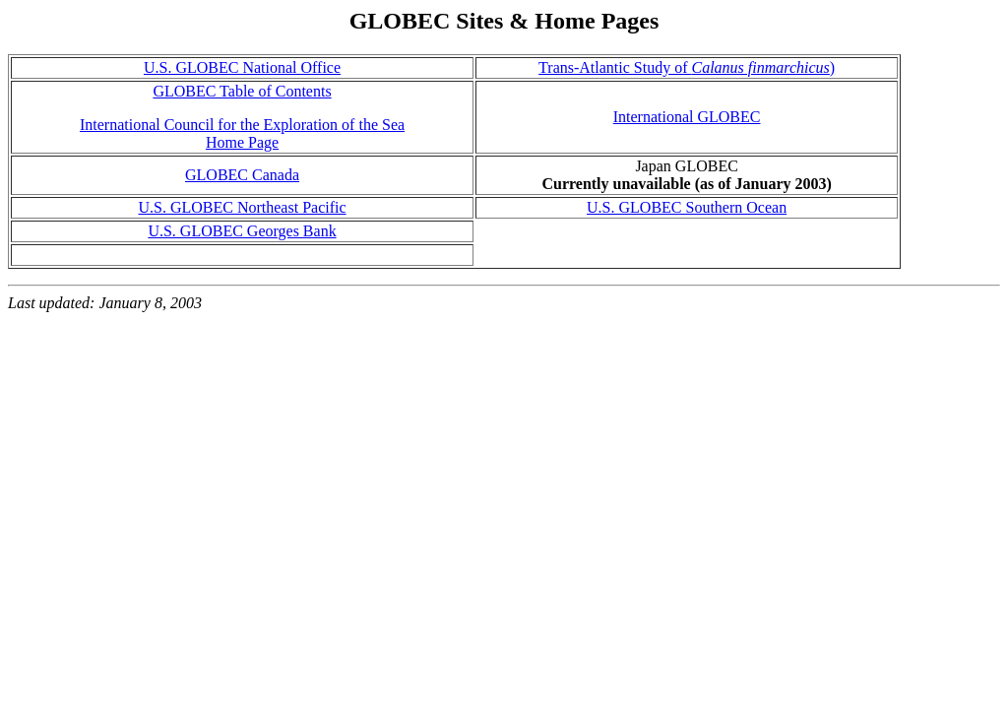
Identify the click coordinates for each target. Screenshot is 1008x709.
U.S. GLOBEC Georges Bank (242, 231)
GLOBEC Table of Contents (242, 91)
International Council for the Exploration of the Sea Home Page (242, 133)
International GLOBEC (687, 116)
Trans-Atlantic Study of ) (686, 67)
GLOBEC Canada (242, 174)
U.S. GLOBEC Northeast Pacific (242, 207)
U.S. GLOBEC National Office (242, 67)
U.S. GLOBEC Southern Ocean (687, 207)
